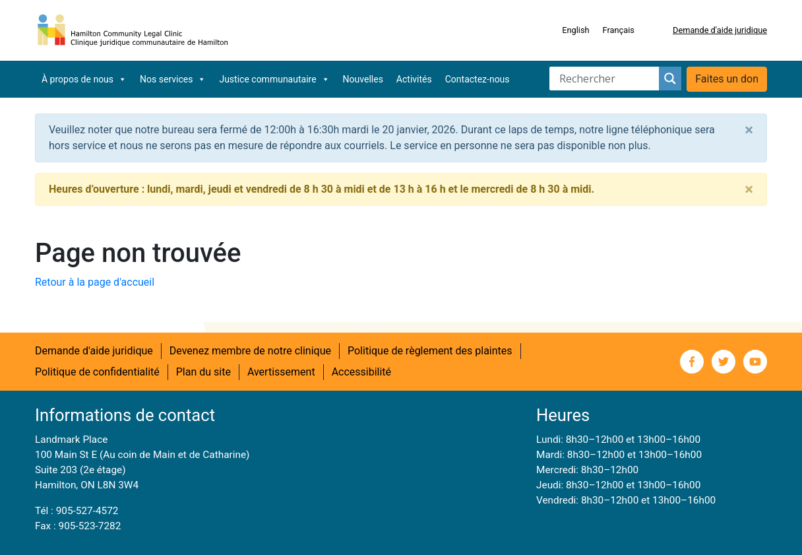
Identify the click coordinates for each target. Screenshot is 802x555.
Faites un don (726, 79)
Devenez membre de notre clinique (250, 350)
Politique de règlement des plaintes (430, 350)
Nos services (173, 79)
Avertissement (281, 372)
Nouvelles (363, 79)
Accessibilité (361, 372)
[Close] (748, 130)
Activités (414, 79)
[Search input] (607, 78)
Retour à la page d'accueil (94, 282)
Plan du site (203, 372)
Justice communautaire (274, 79)
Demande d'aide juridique (720, 30)
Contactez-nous (477, 79)
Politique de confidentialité (97, 372)
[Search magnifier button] (670, 78)
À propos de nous (84, 79)
